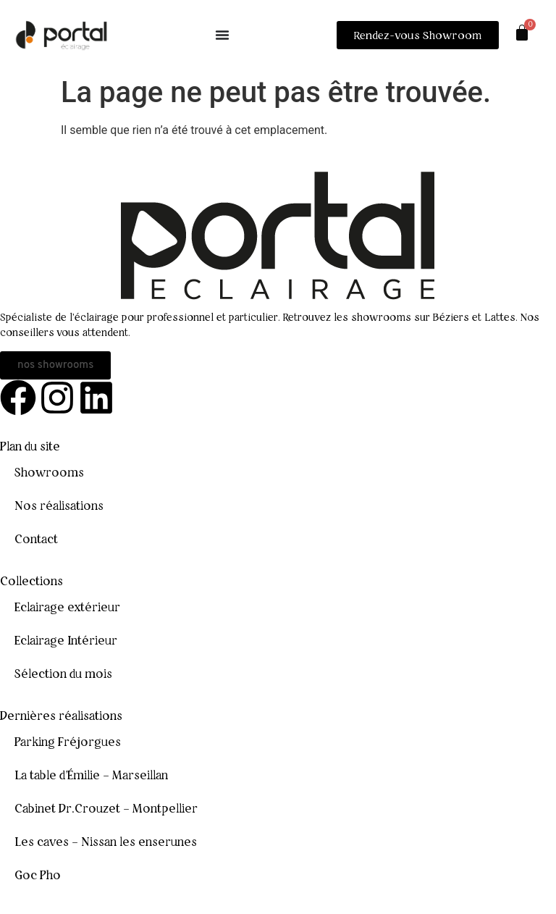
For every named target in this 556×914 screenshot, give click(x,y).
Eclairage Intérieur (65, 640)
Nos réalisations (59, 505)
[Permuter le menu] (222, 35)
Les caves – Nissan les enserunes (105, 841)
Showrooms (49, 472)
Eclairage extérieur (67, 607)
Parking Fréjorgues (67, 741)
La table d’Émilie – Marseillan (91, 775)
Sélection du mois (63, 673)
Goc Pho (37, 875)
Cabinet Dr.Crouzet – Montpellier (106, 808)
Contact (36, 539)
